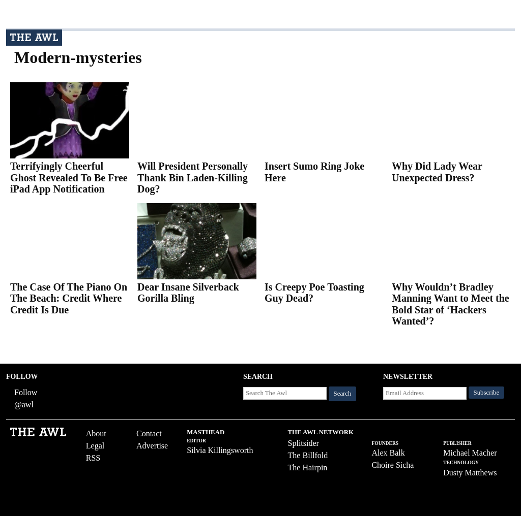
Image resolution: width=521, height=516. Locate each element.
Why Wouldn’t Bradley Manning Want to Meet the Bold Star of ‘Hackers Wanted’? (450, 304)
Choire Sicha (392, 465)
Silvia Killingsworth (220, 450)
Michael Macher (470, 452)
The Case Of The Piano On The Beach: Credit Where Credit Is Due (68, 298)
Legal (95, 445)
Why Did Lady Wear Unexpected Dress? (437, 171)
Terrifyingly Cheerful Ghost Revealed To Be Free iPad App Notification (69, 177)
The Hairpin (308, 467)
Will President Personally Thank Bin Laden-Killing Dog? (192, 177)
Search (343, 393)
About (96, 433)
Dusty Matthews (470, 472)
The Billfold (308, 455)
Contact (149, 433)
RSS (93, 458)
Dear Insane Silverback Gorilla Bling (188, 292)
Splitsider (303, 443)
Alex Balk (387, 452)
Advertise (152, 445)
